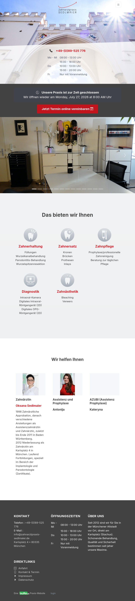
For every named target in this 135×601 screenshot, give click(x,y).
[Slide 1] (34, 189)
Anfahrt (21, 568)
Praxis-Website (37, 593)
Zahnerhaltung (30, 246)
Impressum (23, 575)
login (53, 593)
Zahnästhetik (67, 292)
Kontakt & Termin (26, 572)
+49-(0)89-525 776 (71, 51)
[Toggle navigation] (118, 5)
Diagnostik (30, 292)
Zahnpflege (104, 246)
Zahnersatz (67, 246)
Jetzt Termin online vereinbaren (67, 109)
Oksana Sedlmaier (28, 405)
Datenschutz (24, 579)
